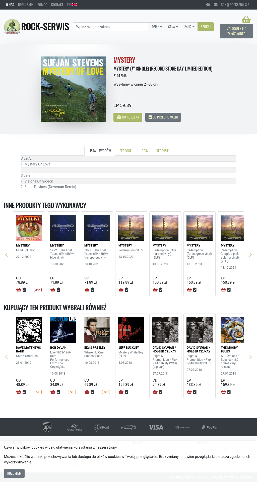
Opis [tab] (145, 150)
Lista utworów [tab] (100, 150)
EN (72, 4)
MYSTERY (23, 245)
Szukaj (206, 26)
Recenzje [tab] (162, 150)
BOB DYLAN (58, 347)
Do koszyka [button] (128, 116)
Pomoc (42, 4)
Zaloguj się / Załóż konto (236, 31)
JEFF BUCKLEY (128, 347)
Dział (155, 26)
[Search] (111, 26)
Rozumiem (14, 473)
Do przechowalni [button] (163, 116)
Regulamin (25, 4)
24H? (187, 26)
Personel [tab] (126, 150)
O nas (10, 4)
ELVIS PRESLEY (94, 347)
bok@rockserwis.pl (232, 4)
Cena (171, 26)
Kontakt (57, 4)
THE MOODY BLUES (229, 349)
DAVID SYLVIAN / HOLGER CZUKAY (164, 349)
